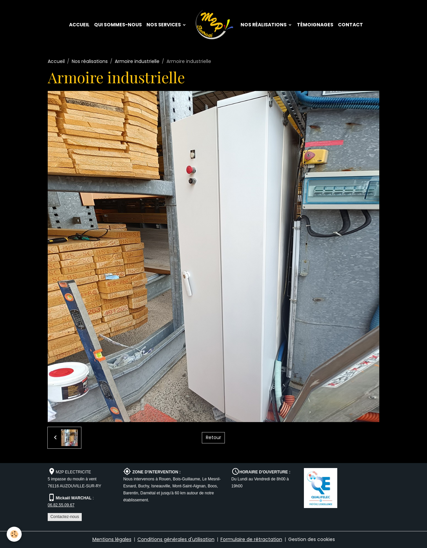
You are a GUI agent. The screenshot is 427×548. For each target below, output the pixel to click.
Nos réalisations (264, 24)
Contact (350, 24)
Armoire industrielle (137, 61)
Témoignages (315, 24)
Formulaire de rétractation (251, 539)
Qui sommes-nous (118, 24)
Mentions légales (111, 539)
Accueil (79, 24)
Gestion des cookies (311, 539)
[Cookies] (14, 534)
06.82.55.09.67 (61, 505)
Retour (213, 437)
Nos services (164, 24)
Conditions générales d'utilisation (176, 539)
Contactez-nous (64, 516)
